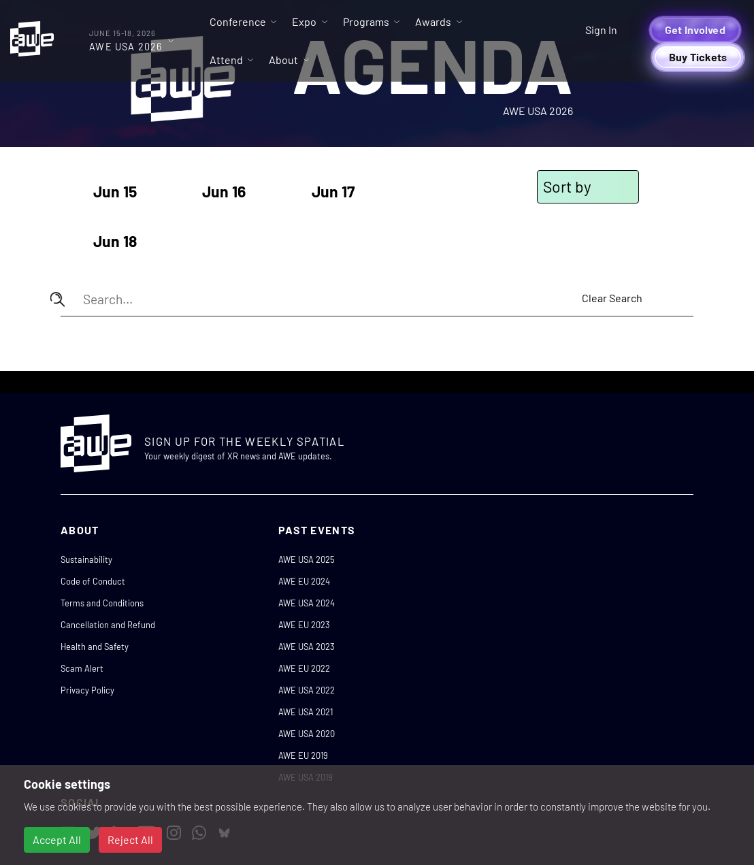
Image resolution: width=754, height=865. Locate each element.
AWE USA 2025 (306, 559)
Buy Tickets (698, 56)
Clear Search (612, 297)
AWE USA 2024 (306, 603)
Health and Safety (95, 646)
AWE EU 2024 (304, 581)
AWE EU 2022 (304, 668)
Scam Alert (82, 668)
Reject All (130, 839)
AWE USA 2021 (305, 711)
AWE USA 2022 (306, 690)
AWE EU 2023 (304, 624)
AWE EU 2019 (303, 755)
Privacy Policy (87, 690)
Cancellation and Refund (108, 624)
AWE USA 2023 (306, 646)
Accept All (57, 839)
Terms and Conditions (102, 603)
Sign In (601, 29)
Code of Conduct (93, 581)
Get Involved (695, 29)
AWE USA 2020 (306, 733)
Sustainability (86, 559)
